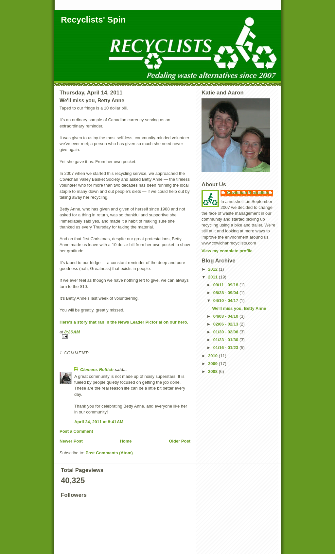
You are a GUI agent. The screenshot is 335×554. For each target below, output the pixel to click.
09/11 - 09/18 (226, 284)
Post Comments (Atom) (109, 452)
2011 (213, 277)
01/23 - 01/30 (226, 339)
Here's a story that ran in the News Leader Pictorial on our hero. (124, 322)
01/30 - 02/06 (226, 331)
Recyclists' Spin (93, 20)
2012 (213, 269)
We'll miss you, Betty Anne (239, 308)
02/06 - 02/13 (226, 324)
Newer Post (71, 441)
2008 (213, 371)
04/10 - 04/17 (226, 300)
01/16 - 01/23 (226, 347)
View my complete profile (227, 250)
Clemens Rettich (97, 369)
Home (126, 441)
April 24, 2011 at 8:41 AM (98, 421)
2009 (213, 363)
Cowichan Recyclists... (250, 192)
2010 (213, 355)
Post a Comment (76, 431)
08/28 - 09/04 (226, 292)
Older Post (179, 441)
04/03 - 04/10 (226, 316)
